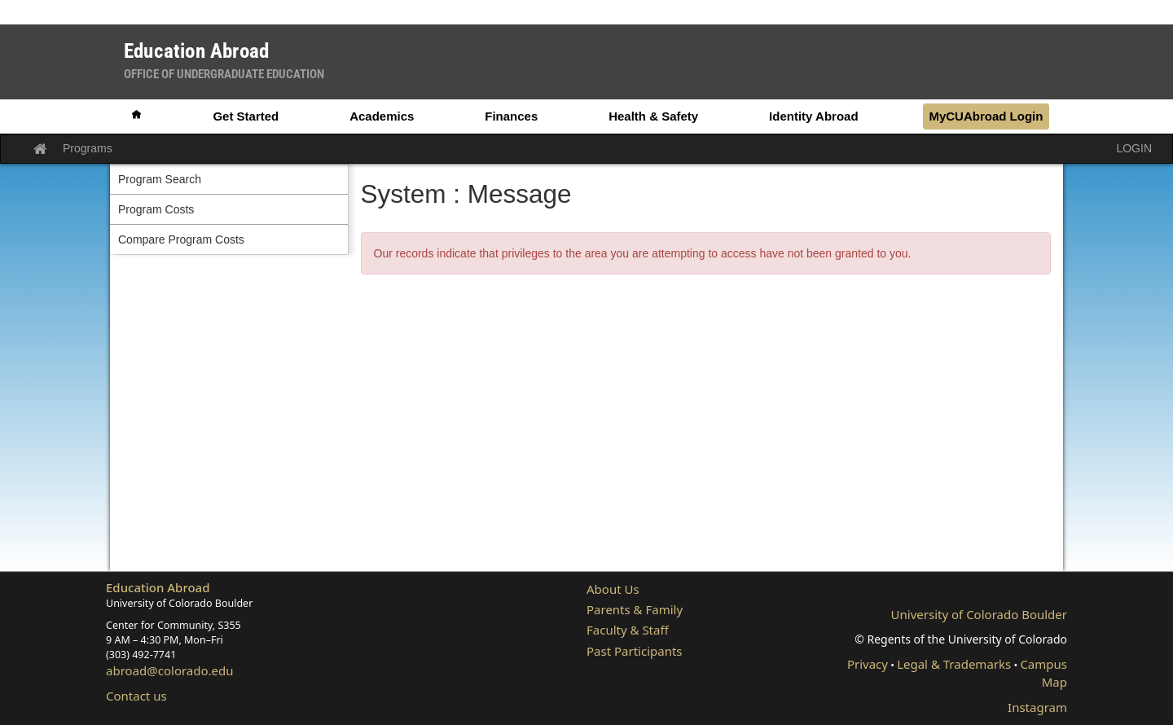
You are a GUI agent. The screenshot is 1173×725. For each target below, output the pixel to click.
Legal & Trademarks (954, 664)
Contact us (136, 696)
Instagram (1037, 707)
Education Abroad (158, 587)
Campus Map (1043, 672)
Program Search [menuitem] (159, 179)
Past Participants (634, 651)
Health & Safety (653, 116)
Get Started (246, 116)
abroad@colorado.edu (170, 670)
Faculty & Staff (627, 630)
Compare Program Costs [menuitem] (181, 239)
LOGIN (1134, 148)
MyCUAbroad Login (986, 116)
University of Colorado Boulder (979, 614)
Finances (511, 116)
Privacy (867, 664)
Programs (87, 148)
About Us (612, 589)
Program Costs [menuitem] (156, 209)
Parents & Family (634, 609)
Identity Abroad (813, 116)
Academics (381, 116)
